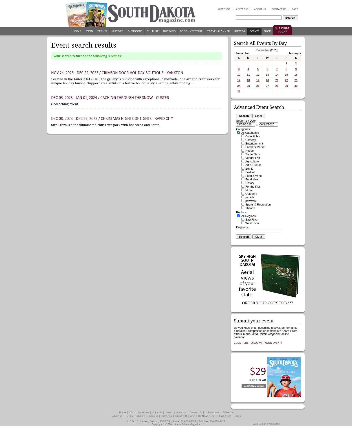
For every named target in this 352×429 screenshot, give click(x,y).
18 (248, 80)
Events (254, 31)
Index (238, 416)
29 (286, 86)
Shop (267, 31)
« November (241, 53)
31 (238, 91)
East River (251, 219)
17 (238, 80)
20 (267, 80)
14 (276, 74)
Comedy (250, 140)
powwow (250, 201)
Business (169, 31)
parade (249, 197)
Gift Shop (224, 9)
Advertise (242, 9)
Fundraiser (252, 179)
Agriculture (252, 161)
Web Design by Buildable (266, 423)
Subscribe (117, 416)
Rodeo (249, 150)
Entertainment (254, 143)
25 (248, 86)
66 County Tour (191, 31)
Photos (239, 31)
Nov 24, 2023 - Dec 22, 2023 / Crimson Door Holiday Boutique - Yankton (117, 73)
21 (276, 80)
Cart (295, 9)
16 (295, 74)
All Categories (250, 132)
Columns (157, 412)
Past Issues (225, 416)
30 (295, 86)
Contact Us (279, 9)
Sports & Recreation (258, 204)
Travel (102, 31)
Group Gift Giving (185, 416)
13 (267, 74)
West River (252, 223)
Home (77, 31)
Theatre (250, 208)
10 (238, 74)
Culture (153, 31)
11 (248, 74)
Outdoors (135, 31)
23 (295, 80)
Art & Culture (253, 165)
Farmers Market (255, 147)
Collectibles (252, 136)
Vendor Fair (252, 158)
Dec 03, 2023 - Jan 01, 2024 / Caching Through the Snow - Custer (110, 98)
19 (258, 80)
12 (258, 74)
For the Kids (253, 186)
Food (89, 31)
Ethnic (249, 168)
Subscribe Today (282, 30)
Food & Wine (253, 175)
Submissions (212, 412)
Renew (129, 416)
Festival (250, 172)
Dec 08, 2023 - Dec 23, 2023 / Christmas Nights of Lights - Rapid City (112, 118)
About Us (260, 9)
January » (294, 53)
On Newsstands (207, 416)
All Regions (248, 216)
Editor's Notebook (139, 412)
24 (238, 86)
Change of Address (147, 416)
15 (286, 74)
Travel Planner (218, 31)
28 (276, 86)
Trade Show (252, 154)
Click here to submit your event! (258, 342)
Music (249, 190)
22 (286, 80)
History (117, 31)
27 (267, 86)
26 (258, 86)
